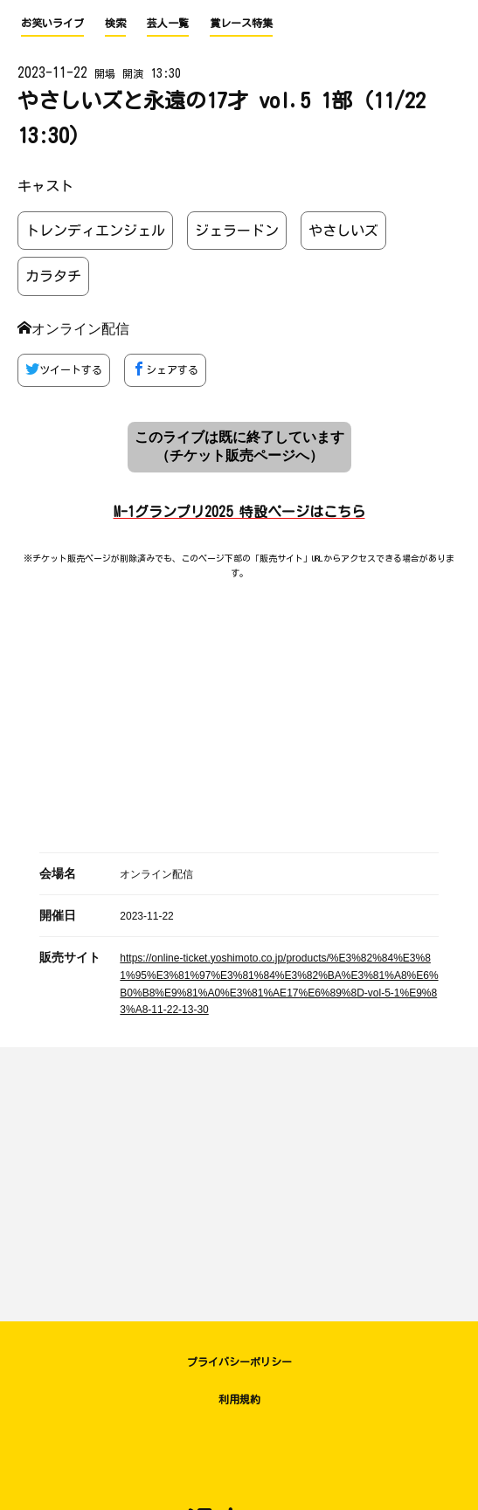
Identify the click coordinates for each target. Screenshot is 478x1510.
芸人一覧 (168, 22)
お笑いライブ (52, 22)
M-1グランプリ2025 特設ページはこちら (239, 512)
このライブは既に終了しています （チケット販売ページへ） (239, 446)
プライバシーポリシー (239, 1361)
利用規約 (239, 1399)
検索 (115, 22)
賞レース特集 (241, 22)
